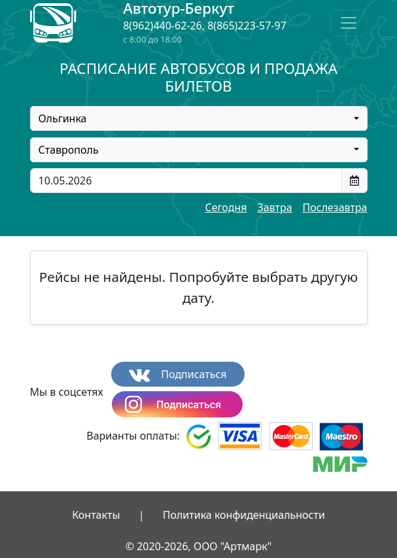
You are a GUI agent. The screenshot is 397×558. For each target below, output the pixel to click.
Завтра (274, 207)
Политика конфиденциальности (244, 515)
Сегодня (226, 207)
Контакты (96, 515)
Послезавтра (335, 207)
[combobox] (199, 118)
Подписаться (177, 374)
